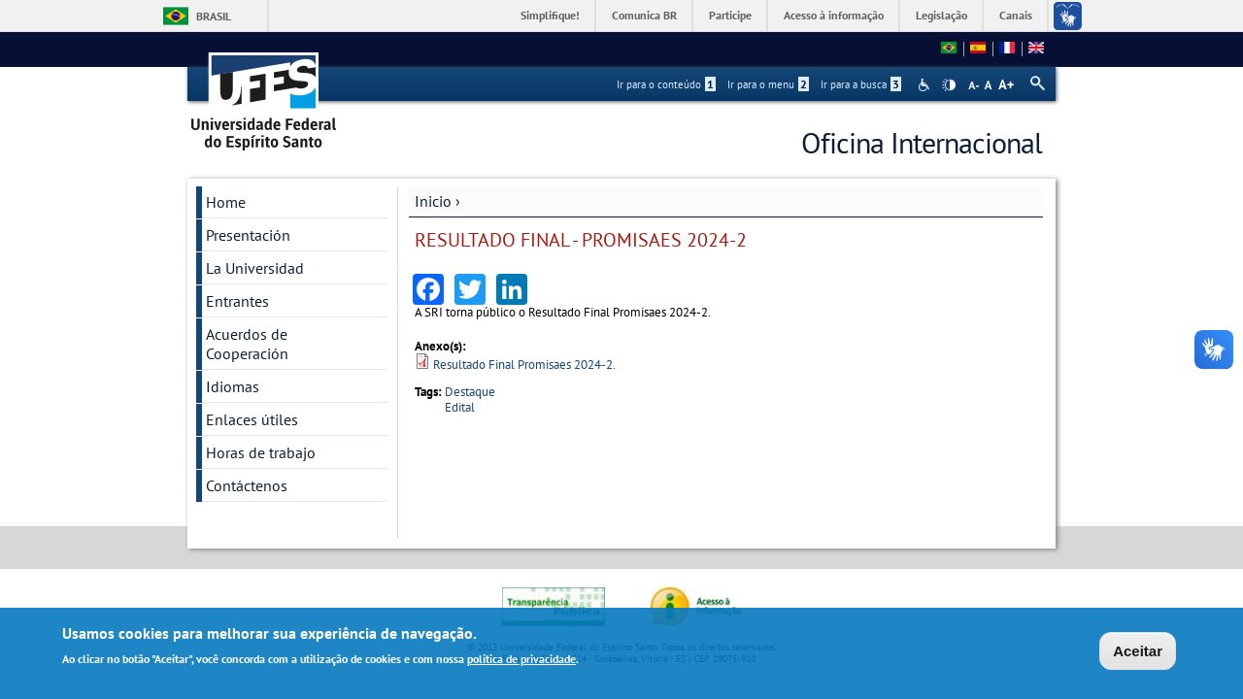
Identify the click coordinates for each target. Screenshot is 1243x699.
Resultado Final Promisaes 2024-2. (524, 364)
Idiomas (232, 386)
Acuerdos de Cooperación (247, 343)
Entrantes (237, 301)
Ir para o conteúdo (666, 84)
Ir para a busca (861, 84)
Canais (1015, 15)
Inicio (433, 201)
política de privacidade (521, 658)
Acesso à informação (834, 15)
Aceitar (1137, 651)
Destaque (470, 391)
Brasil (213, 16)
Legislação (941, 15)
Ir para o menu (768, 84)
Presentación (248, 235)
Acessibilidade (926, 85)
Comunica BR (644, 15)
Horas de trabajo (261, 452)
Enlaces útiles (252, 419)
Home (226, 202)
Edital (460, 407)
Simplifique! (550, 15)
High (949, 85)
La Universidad (255, 268)
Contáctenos (246, 485)
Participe (730, 15)
